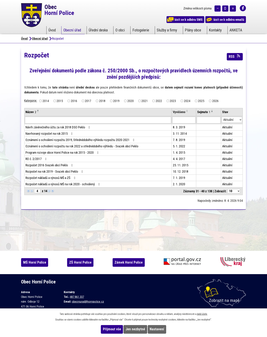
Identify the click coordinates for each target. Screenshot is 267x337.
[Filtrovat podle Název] (98, 120)
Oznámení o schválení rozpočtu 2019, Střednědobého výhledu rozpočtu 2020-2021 (80, 140)
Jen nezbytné (135, 329)
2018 (102, 101)
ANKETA (235, 30)
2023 (173, 101)
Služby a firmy (167, 30)
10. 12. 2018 (180, 171)
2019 (116, 101)
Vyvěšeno (179, 112)
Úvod (52, 30)
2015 (60, 101)
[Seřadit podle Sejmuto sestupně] (212, 111)
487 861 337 (77, 297)
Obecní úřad (72, 30)
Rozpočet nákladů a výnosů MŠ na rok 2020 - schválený (63, 184)
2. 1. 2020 (179, 184)
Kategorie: (30, 100)
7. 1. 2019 (179, 178)
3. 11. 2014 (180, 133)
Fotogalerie (140, 30)
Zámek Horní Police (135, 262)
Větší (233, 9)
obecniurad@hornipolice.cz (88, 301)
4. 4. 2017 (179, 159)
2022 (159, 101)
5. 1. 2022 (179, 146)
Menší (217, 9)
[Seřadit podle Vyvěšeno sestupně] (187, 111)
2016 (74, 101)
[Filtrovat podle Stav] (232, 120)
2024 (187, 101)
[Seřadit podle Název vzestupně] (38, 110)
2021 (144, 101)
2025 (201, 101)
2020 (130, 101)
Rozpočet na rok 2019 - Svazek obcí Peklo (54, 171)
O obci (120, 30)
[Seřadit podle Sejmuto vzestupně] (212, 110)
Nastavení (163, 329)
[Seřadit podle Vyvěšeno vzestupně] (187, 110)
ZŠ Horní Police (85, 262)
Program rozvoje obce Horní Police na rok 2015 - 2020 (62, 152)
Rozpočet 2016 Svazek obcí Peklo (49, 165)
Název (30, 112)
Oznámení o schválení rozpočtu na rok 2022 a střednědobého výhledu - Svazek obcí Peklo (81, 146)
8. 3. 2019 (179, 127)
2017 (88, 101)
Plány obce (193, 30)
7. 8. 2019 (179, 140)
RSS (235, 56)
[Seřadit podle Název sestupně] (38, 111)
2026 (215, 101)
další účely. (202, 314)
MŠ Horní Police (37, 262)
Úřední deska (98, 30)
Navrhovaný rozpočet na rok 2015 (49, 133)
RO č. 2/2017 (36, 159)
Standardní (225, 9)
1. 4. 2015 (179, 152)
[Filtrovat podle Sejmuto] (208, 120)
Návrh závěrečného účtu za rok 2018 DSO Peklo (58, 127)
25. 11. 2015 (180, 165)
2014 (46, 101)
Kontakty (215, 30)
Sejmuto (203, 112)
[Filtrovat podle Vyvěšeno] (183, 120)
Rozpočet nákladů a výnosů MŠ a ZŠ (51, 178)
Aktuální (227, 127)
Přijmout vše (106, 329)
